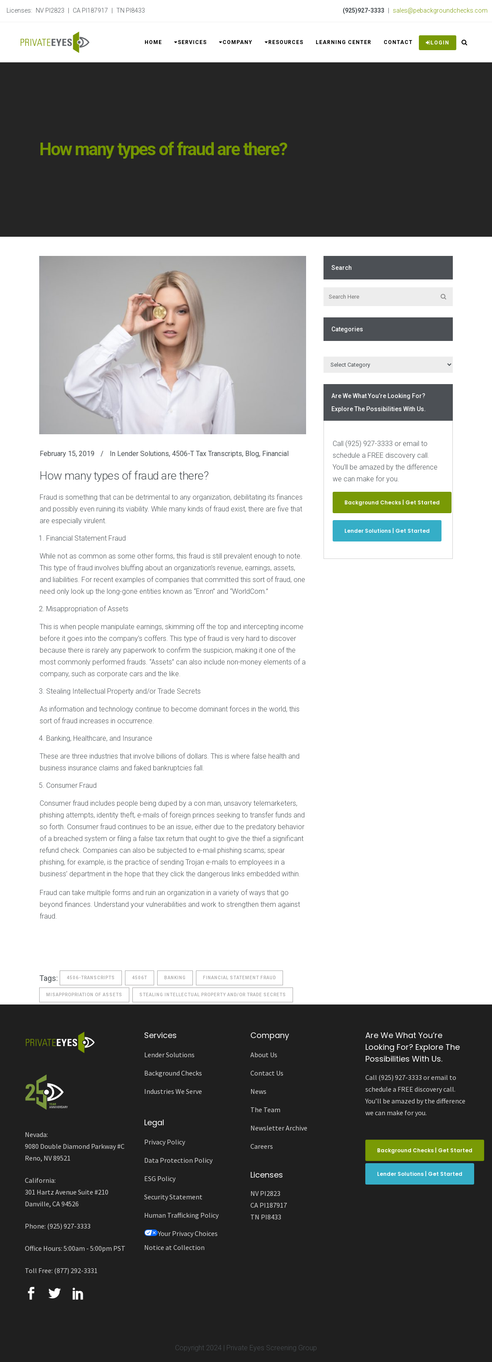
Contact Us (266, 1073)
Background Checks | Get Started (392, 502)
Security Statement (173, 1196)
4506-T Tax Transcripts (207, 453)
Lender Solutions (143, 453)
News (258, 1091)
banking (175, 977)
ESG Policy (159, 1178)
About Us (263, 1054)
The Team (265, 1109)
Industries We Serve (173, 1091)
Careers (261, 1146)
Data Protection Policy (178, 1160)
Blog (252, 453)
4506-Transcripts (91, 977)
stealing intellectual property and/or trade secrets (212, 994)
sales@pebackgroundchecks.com (440, 10)
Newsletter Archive (278, 1128)
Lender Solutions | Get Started (387, 531)
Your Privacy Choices (181, 1233)
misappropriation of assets (84, 994)
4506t (139, 977)
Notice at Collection (174, 1247)
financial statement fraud (239, 977)
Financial (275, 453)
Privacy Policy (164, 1141)
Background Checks (173, 1073)
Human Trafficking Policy (181, 1215)
